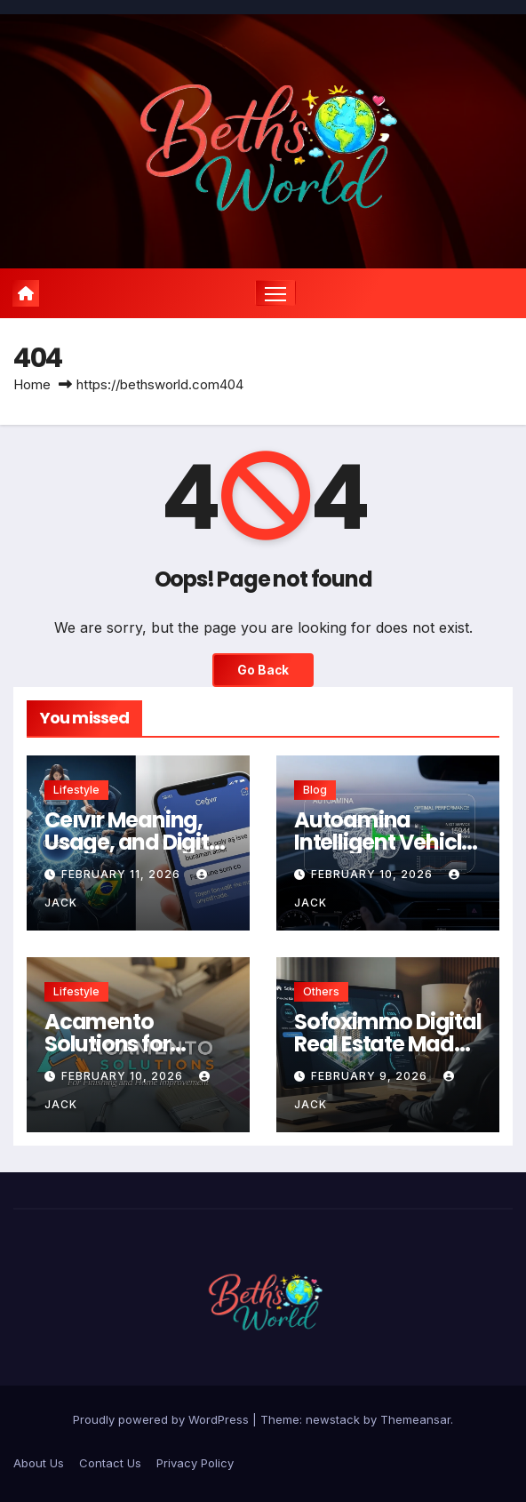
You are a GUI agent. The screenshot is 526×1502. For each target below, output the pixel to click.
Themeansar (415, 1419)
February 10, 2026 (373, 874)
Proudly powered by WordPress (162, 1419)
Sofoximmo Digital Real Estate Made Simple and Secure (388, 1044)
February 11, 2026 (122, 874)
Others (321, 991)
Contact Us (110, 1463)
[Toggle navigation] (275, 293)
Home (32, 384)
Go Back (263, 670)
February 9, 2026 (371, 1076)
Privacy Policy (195, 1463)
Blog (315, 789)
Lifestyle (76, 789)
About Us (38, 1463)
